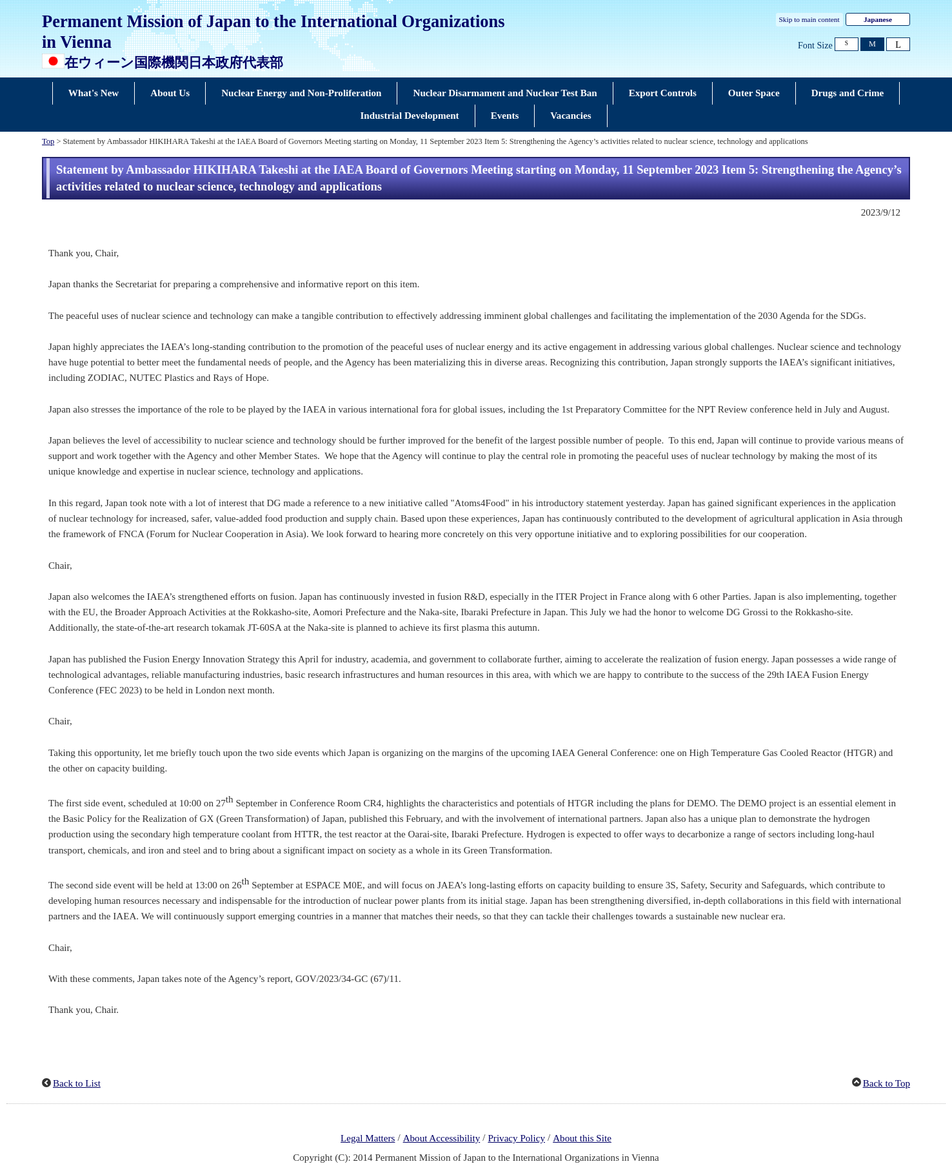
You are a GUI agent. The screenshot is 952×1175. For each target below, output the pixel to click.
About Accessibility (442, 1138)
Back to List (77, 1083)
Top (48, 141)
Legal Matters (368, 1138)
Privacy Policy (516, 1138)
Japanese (878, 19)
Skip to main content (809, 19)
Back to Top (886, 1083)
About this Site (582, 1138)
